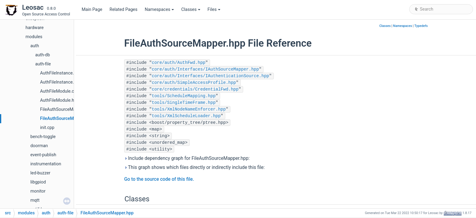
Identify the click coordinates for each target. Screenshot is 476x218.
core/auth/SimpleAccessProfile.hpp (194, 82)
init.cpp (47, 127)
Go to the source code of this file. (159, 179)
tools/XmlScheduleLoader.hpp (186, 116)
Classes (190, 9)
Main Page (92, 9)
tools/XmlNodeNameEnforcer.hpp (189, 109)
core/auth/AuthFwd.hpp (178, 62)
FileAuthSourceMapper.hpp (66, 118)
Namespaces (159, 9)
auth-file (43, 64)
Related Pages (124, 9)
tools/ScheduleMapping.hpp (184, 96)
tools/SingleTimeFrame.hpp (184, 102)
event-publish (43, 154)
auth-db (42, 55)
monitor (38, 191)
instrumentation (45, 164)
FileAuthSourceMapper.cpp (66, 109)
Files (214, 9)
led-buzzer (40, 173)
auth (34, 45)
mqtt (34, 200)
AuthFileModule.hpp (59, 100)
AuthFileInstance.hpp (60, 82)
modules (33, 36)
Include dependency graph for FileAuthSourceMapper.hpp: (187, 158)
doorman (39, 145)
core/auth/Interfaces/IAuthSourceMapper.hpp (205, 69)
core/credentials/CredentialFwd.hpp (195, 89)
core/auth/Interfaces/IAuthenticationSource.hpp (210, 76)
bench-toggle (43, 136)
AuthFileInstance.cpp (60, 73)
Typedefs (421, 26)
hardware (34, 27)
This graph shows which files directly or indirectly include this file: (194, 167)
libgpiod (38, 182)
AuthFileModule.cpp (59, 91)
